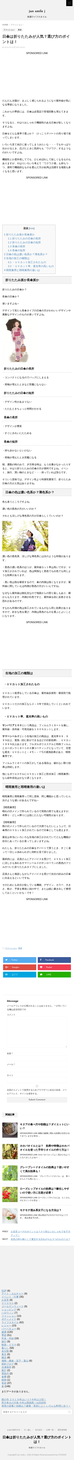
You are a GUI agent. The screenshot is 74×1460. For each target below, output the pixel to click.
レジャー (6, 1325)
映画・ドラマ (9, 1344)
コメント (11, 1014)
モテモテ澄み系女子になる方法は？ (40, 1210)
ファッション (11, 948)
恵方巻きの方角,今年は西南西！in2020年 (24, 1402)
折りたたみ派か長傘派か (19, 234)
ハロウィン (8, 1312)
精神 (4, 1380)
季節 (4, 1335)
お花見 (5, 1300)
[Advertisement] (37, 76)
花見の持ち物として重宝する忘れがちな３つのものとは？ (40, 1239)
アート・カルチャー (13, 1293)
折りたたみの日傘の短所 (24, 242)
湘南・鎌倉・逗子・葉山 (15, 1360)
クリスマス (8, 1303)
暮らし (5, 1348)
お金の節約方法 (13, 1430)
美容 (20, 948)
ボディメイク (9, 1319)
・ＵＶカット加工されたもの (27, 262)
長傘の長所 (16, 246)
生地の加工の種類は (17, 258)
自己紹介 (39, 1430)
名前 (10, 1053)
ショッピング (9, 1309)
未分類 (5, 1351)
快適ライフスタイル (37, 1448)
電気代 (5, 1373)
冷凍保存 (6, 1367)
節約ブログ (8, 1364)
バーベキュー (9, 1328)
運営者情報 (62, 1430)
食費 (4, 1376)
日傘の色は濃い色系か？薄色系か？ (26, 254)
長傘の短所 (16, 250)
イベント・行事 (10, 1297)
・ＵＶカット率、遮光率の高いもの (31, 266)
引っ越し (27, 1430)
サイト (10, 1075)
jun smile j (37, 11)
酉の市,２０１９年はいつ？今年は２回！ (24, 1399)
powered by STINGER (57, 1455)
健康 (4, 1332)
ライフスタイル (10, 1322)
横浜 (4, 1357)
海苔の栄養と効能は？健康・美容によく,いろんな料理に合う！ (36, 1406)
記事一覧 (50, 1430)
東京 (4, 1354)
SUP (4, 1290)
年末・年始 (8, 1338)
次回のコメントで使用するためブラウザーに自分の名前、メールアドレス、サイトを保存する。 (37, 1092)
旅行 (4, 1341)
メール (11, 1064)
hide (32, 228)
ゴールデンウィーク (13, 1306)
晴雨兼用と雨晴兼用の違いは (22, 270)
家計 (4, 1370)
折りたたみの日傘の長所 (24, 238)
